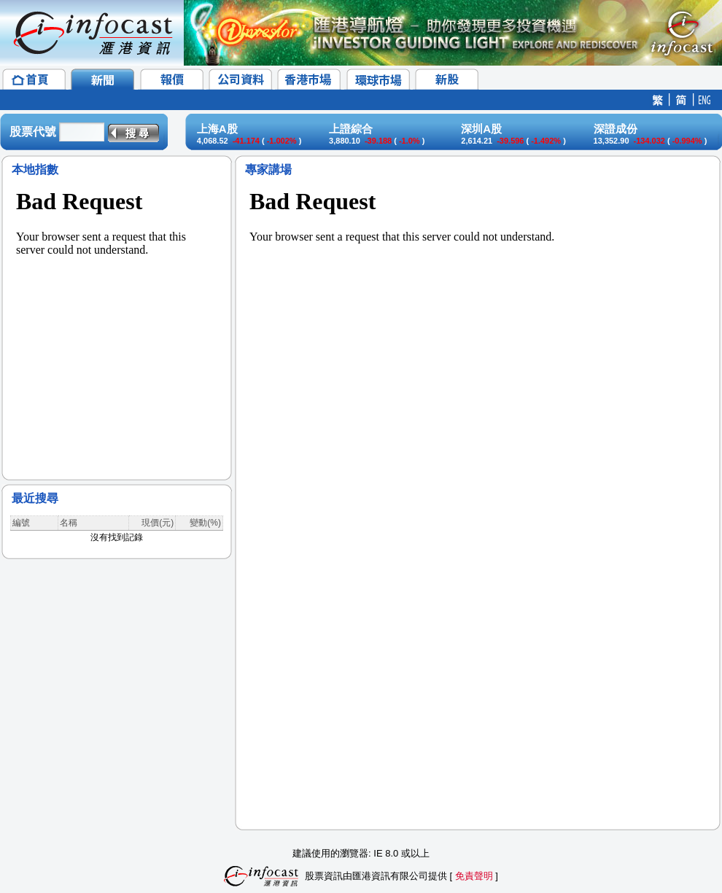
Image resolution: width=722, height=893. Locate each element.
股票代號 (32, 131)
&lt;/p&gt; (116, 320)
